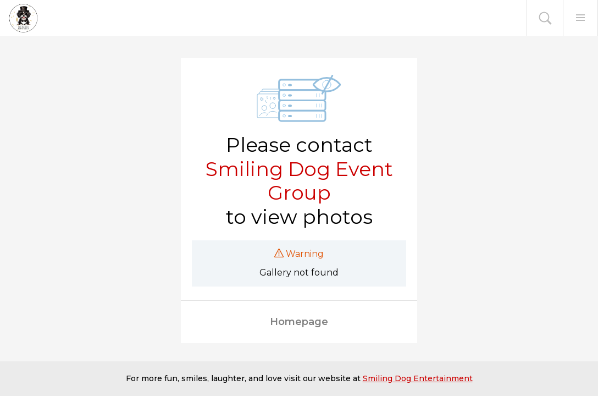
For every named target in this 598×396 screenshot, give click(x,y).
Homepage (299, 322)
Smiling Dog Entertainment (418, 378)
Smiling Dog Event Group (299, 181)
